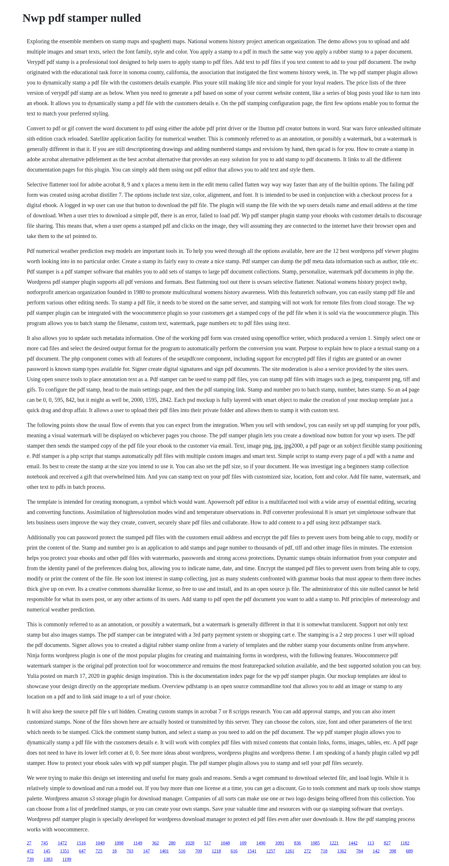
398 (392, 851)
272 (307, 851)
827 (387, 843)
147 (146, 851)
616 (234, 851)
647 (82, 851)
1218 (216, 851)
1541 (251, 851)
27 (29, 843)
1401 (164, 851)
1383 (47, 859)
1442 (353, 843)
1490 (260, 843)
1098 (118, 843)
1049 (100, 843)
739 (30, 859)
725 (98, 851)
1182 (404, 843)
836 (297, 843)
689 (409, 851)
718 (323, 851)
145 (46, 851)
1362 (341, 851)
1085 (315, 843)
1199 (66, 859)
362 (155, 843)
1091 (279, 843)
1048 (225, 843)
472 (30, 851)
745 (44, 843)
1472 (62, 843)
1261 (289, 851)
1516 (81, 843)
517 (207, 843)
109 (243, 843)
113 (370, 843)
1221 (334, 843)
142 (376, 851)
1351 (64, 851)
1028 (189, 843)
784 (359, 851)
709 (198, 851)
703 (129, 851)
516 (181, 851)
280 (172, 843)
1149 (137, 843)
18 (114, 851)
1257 (270, 851)
